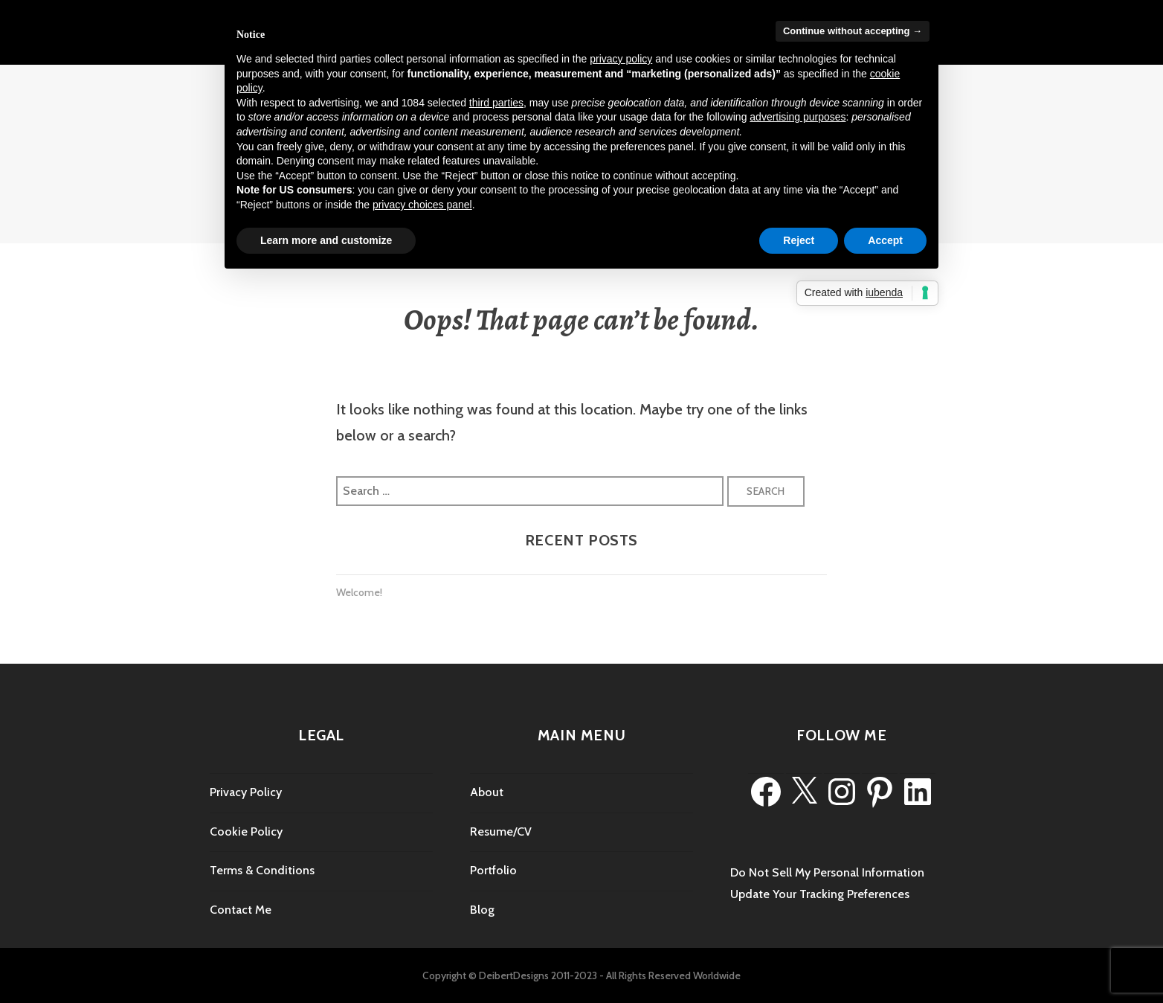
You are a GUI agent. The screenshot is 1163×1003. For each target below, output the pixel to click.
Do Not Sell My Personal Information (827, 872)
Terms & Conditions (262, 870)
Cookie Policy (246, 831)
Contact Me (240, 910)
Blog (482, 910)
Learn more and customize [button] (326, 240)
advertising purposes (797, 117)
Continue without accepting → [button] (852, 30)
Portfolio (493, 870)
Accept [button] (885, 240)
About (486, 792)
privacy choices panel (422, 205)
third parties (496, 103)
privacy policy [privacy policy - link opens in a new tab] (621, 59)
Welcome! (359, 592)
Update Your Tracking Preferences (819, 894)
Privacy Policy (246, 792)
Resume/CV (501, 831)
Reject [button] (798, 240)
